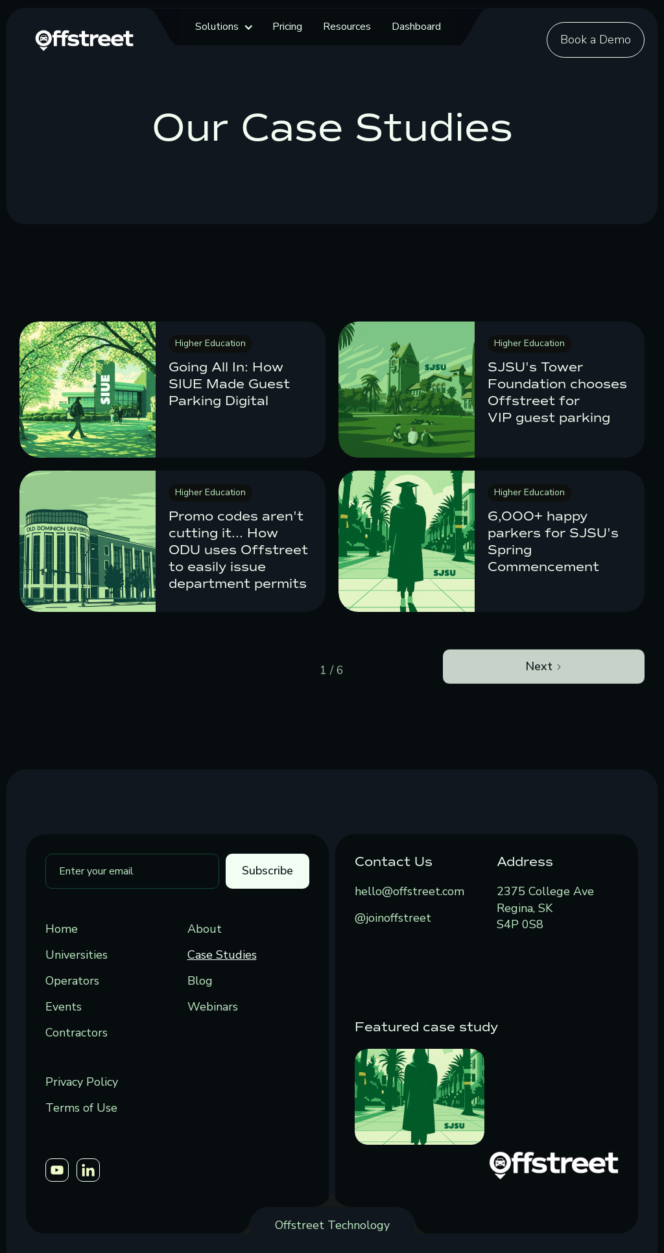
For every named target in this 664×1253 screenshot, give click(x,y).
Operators (72, 981)
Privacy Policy (81, 1082)
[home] (84, 39)
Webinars (212, 1006)
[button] (223, 27)
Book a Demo (595, 39)
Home (61, 929)
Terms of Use (81, 1108)
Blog (200, 981)
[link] (172, 390)
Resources (347, 26)
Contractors (76, 1032)
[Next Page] (544, 698)
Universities (76, 955)
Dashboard (416, 26)
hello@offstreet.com (409, 891)
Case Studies (222, 955)
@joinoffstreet (393, 918)
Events (63, 1006)
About (204, 929)
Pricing (287, 26)
